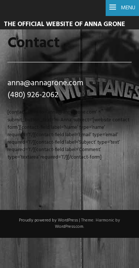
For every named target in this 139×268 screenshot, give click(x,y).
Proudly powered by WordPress (48, 220)
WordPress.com (69, 226)
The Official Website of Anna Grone (64, 24)
